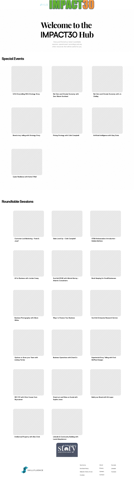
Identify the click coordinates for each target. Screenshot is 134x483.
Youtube (113, 472)
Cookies (82, 475)
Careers (101, 471)
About (101, 465)
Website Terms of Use (86, 472)
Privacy (101, 468)
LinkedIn (113, 468)
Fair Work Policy (84, 468)
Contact (101, 475)
